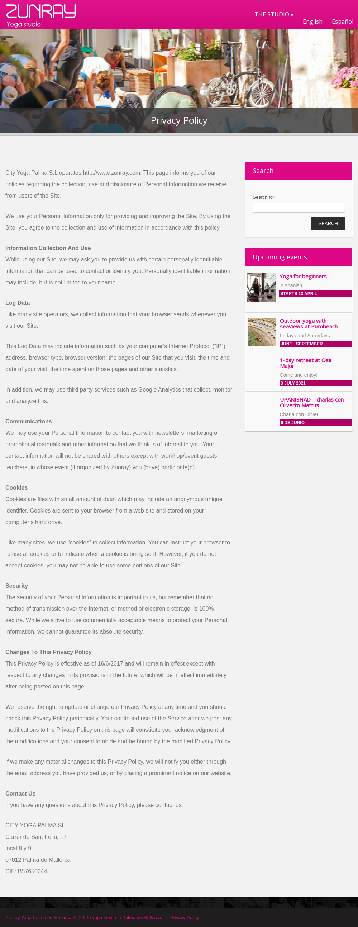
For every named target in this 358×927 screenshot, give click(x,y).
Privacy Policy (184, 917)
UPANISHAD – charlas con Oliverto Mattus (312, 402)
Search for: (264, 197)
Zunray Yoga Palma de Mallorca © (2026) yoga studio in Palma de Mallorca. (83, 917)
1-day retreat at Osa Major (305, 363)
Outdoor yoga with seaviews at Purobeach (309, 323)
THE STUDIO (273, 14)
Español (342, 21)
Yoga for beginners (303, 276)
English (313, 21)
